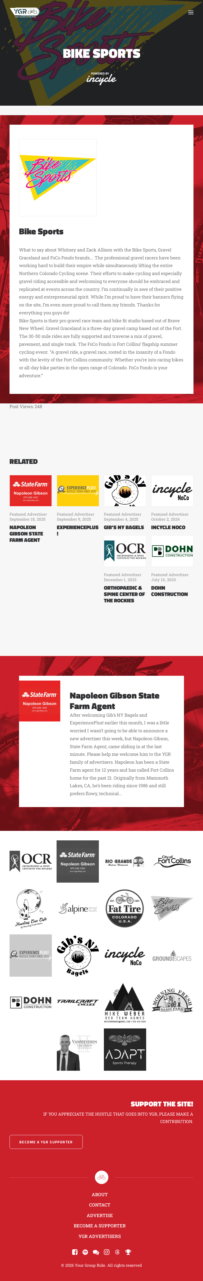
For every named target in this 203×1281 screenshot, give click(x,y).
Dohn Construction (169, 591)
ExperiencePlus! (78, 530)
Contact (99, 1205)
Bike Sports (41, 231)
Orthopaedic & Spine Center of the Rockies (124, 594)
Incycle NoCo (168, 527)
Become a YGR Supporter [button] (46, 1142)
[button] (191, 12)
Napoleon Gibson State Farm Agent (26, 533)
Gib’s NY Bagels (124, 527)
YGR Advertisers (100, 1236)
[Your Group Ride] (25, 12)
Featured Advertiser (28, 514)
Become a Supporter (100, 1226)
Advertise (100, 1215)
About (100, 1194)
